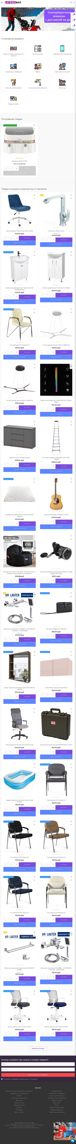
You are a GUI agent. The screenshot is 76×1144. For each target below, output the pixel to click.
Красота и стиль (19, 1103)
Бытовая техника (57, 1091)
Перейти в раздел (38, 1048)
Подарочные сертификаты (57, 1112)
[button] (37, 28)
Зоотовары (19, 1110)
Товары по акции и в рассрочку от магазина (19, 1091)
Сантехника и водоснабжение (57, 1098)
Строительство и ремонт (56, 1096)
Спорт (57, 1105)
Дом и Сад (19, 1100)
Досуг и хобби (19, 1112)
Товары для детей (19, 1105)
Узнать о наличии (19, 243)
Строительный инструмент (19, 1098)
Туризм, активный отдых (56, 1107)
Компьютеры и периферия (57, 1093)
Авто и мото (56, 1103)
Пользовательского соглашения (27, 1079)
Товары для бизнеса (57, 1110)
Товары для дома (57, 1100)
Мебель (19, 1096)
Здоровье (19, 1107)
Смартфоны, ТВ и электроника (19, 1093)
